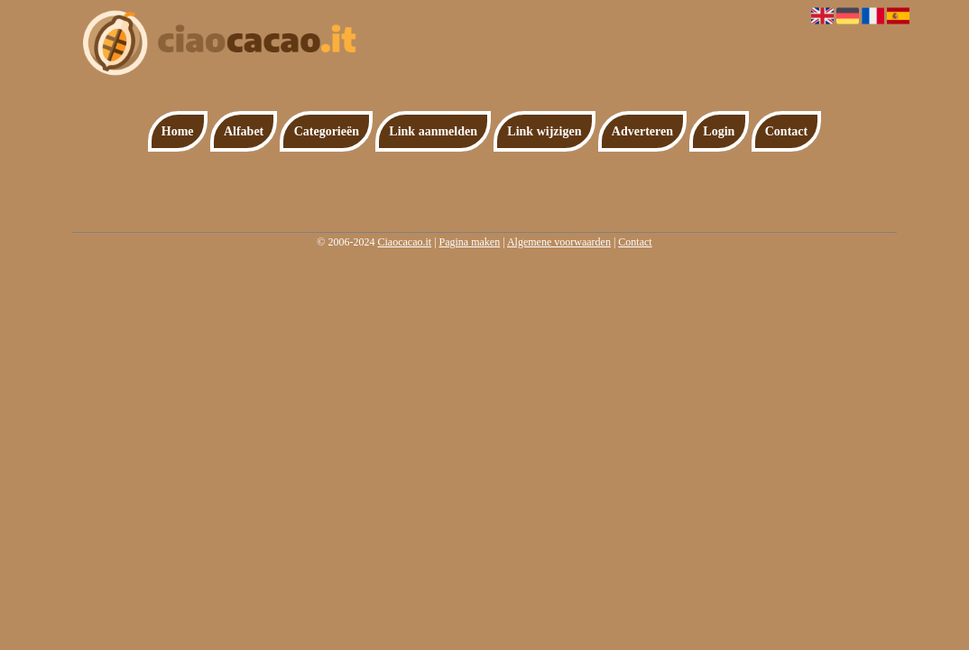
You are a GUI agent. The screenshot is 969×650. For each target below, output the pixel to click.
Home (178, 131)
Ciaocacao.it (404, 242)
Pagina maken (470, 242)
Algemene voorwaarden (559, 242)
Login (718, 131)
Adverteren (642, 131)
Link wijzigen (544, 131)
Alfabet (243, 131)
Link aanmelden (433, 131)
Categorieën (326, 131)
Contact (786, 131)
